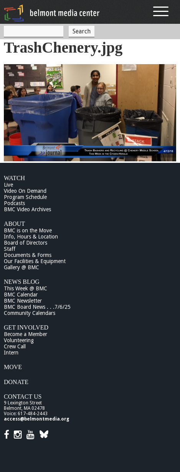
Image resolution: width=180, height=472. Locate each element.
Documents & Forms (27, 255)
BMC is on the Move (28, 230)
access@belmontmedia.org (36, 419)
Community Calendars (29, 313)
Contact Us (22, 396)
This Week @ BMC (25, 288)
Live (8, 185)
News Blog (22, 281)
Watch (14, 178)
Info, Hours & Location (31, 237)
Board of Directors (25, 243)
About (14, 223)
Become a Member (25, 334)
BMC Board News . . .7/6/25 (37, 307)
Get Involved (26, 327)
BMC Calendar (21, 294)
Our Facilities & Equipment (35, 261)
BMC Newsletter (23, 301)
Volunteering (19, 340)
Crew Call (15, 346)
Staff (9, 249)
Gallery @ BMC (21, 267)
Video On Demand (25, 191)
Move (13, 367)
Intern (11, 352)
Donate (16, 382)
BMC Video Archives (27, 209)
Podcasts (14, 203)
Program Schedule (25, 197)
